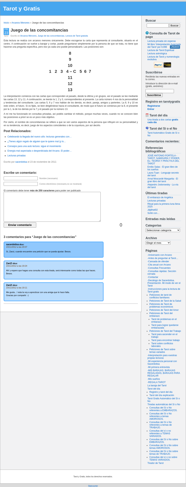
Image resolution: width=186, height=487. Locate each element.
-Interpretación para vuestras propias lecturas (162, 356)
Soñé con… (153, 213)
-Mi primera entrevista (158, 367)
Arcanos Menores (21, 22)
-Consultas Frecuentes (159, 268)
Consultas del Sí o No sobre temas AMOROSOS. (163, 446)
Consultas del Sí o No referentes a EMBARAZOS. (163, 409)
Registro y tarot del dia (160, 392)
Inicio (6, 22)
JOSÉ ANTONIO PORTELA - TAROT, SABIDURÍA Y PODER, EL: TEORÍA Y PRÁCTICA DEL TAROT (163, 159)
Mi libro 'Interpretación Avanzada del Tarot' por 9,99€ (164, 45)
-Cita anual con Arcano (159, 264)
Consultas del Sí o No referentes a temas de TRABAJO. (160, 425)
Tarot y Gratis (21, 8)
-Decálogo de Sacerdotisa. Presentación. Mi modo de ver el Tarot (163, 283)
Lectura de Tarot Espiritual (160, 50)
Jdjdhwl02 (152, 210)
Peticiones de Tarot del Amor (164, 310)
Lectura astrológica (157, 53)
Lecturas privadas (156, 200)
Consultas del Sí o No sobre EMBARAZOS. (163, 440)
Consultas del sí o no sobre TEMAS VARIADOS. (163, 458)
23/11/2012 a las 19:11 (16, 288)
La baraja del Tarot (156, 385)
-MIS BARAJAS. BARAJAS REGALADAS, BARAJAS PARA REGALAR (163, 373)
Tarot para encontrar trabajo (165, 340)
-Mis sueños (153, 379)
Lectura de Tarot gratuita (76, 36)
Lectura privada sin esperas (161, 41)
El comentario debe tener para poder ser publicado (42, 190)
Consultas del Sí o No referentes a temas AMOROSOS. (160, 416)
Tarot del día (153, 388)
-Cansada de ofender (158, 261)
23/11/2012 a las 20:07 (16, 247)
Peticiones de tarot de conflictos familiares (160, 296)
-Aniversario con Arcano (159, 255)
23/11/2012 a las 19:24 (16, 266)
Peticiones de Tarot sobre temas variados (162, 350)
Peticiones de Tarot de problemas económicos (161, 305)
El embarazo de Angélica (160, 197)
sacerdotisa (21, 162)
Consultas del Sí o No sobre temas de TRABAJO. (163, 452)
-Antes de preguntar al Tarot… (162, 258)
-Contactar (152, 277)
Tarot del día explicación (161, 395)
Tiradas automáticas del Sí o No (163, 404)
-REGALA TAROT (156, 382)
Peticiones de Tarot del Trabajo (165, 331)
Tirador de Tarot (155, 463)
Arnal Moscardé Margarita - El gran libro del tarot (162, 180)
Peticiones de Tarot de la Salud (165, 301)
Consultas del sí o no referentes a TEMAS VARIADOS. (160, 433)
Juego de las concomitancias (39, 30)
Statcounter (93, 486)
